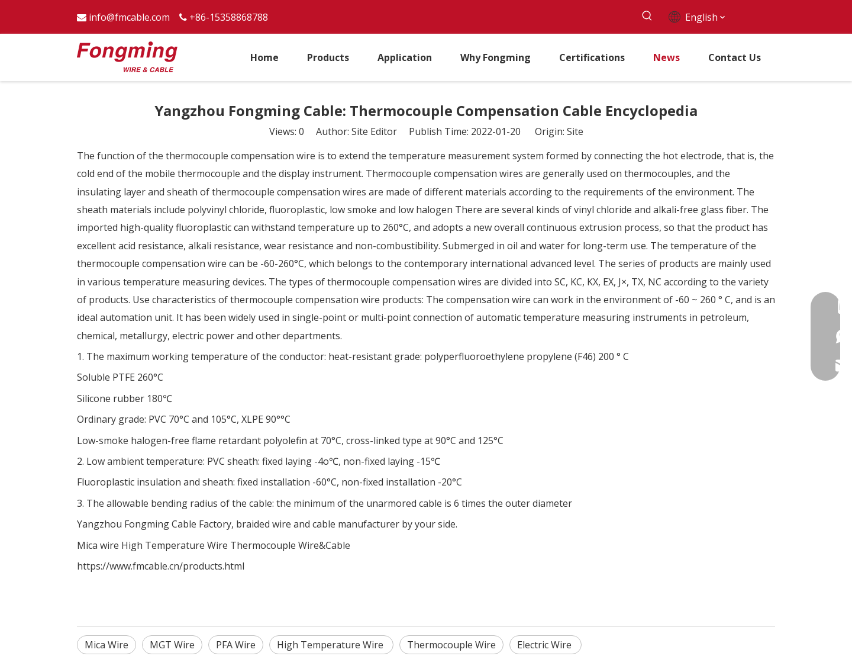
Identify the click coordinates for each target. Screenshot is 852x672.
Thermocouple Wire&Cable (290, 545)
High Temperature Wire (174, 545)
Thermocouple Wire (451, 644)
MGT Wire (172, 644)
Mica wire (98, 545)
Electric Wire (545, 644)
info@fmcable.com (129, 17)
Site (575, 131)
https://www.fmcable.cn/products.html (160, 566)
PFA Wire (236, 644)
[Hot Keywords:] (647, 16)
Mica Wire (106, 644)
